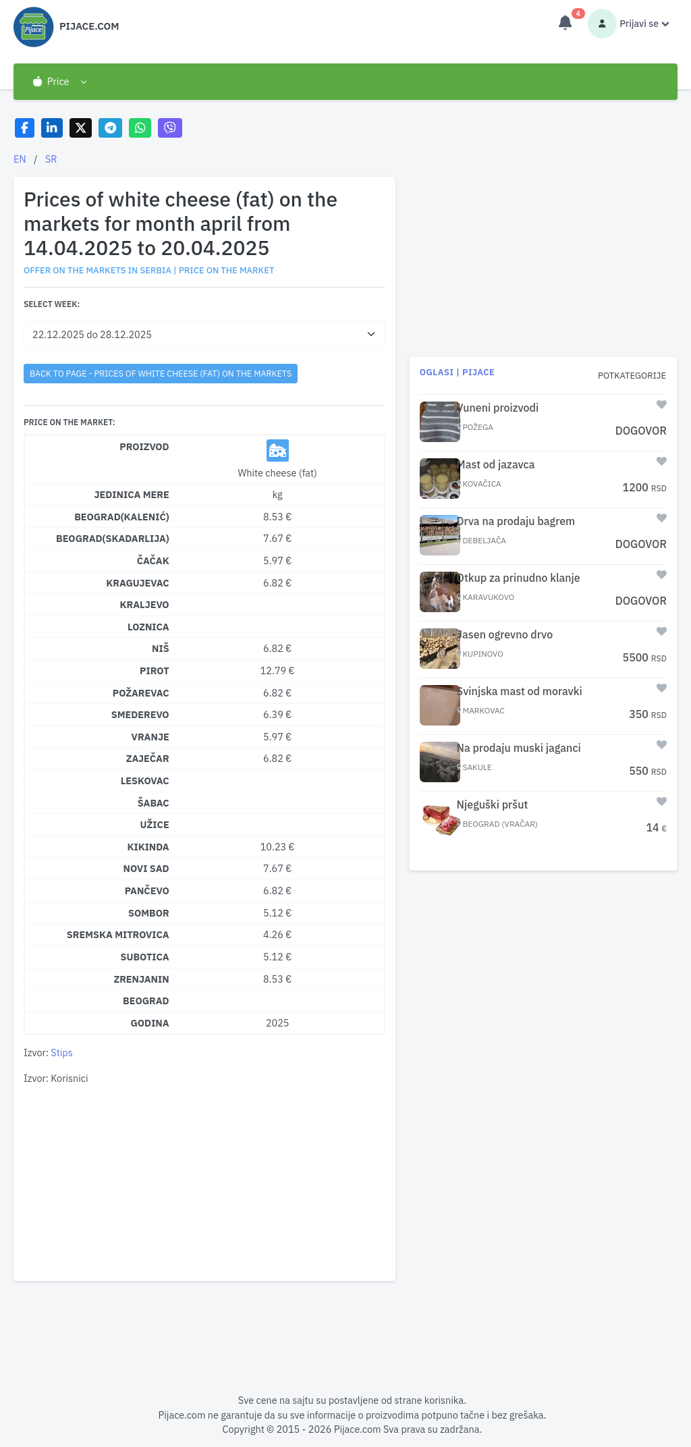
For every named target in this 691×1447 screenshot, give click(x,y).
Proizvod (144, 446)
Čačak (153, 560)
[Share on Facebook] (24, 128)
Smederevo (140, 714)
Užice (154, 824)
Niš (160, 648)
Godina (150, 1022)
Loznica (148, 626)
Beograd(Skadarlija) (112, 538)
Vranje (150, 736)
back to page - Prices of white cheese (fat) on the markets (161, 373)
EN (19, 159)
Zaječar (147, 758)
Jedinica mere (131, 494)
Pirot (154, 670)
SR (51, 159)
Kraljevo (144, 604)
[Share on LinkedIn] (52, 128)
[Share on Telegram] (111, 128)
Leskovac (145, 780)
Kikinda (148, 846)
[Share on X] (81, 128)
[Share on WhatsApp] (140, 128)
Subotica (145, 956)
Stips (61, 1052)
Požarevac (141, 692)
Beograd (146, 1000)
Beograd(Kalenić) (121, 516)
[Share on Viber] (170, 128)
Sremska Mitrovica (118, 934)
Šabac (153, 802)
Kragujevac (137, 582)
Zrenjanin (141, 979)
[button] (59, 81)
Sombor (148, 912)
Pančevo (147, 890)
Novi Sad (146, 868)
